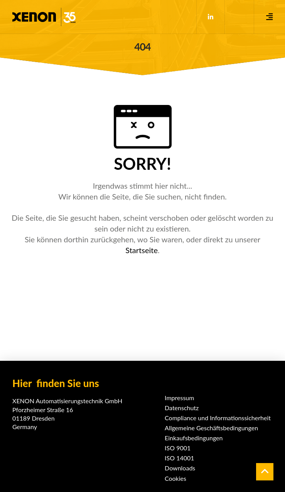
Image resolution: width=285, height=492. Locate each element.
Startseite (141, 250)
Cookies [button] (175, 478)
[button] (269, 17)
